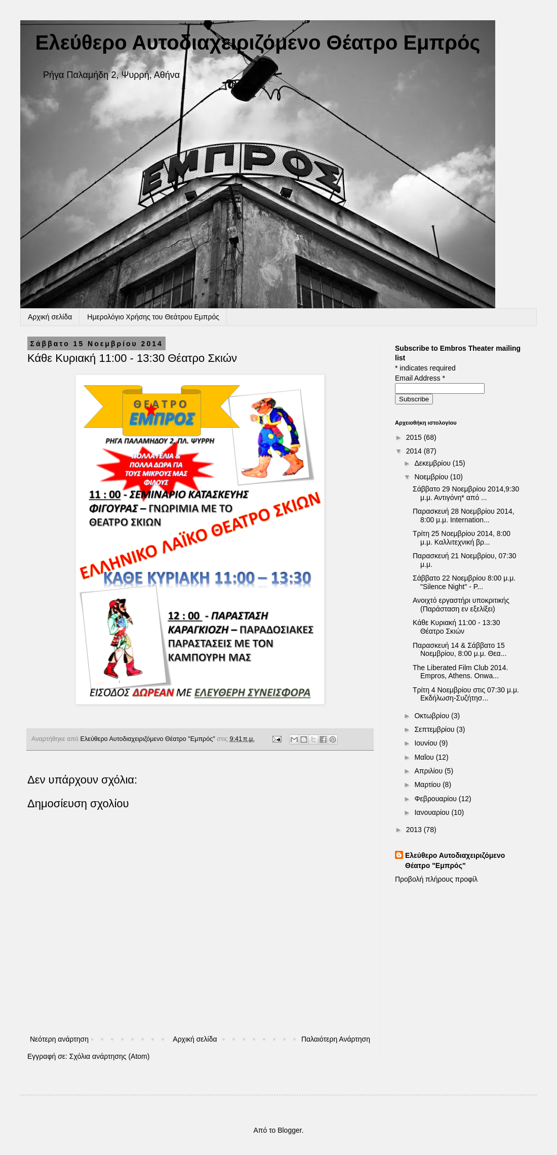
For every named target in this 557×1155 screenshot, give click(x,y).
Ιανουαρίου (432, 812)
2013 (415, 830)
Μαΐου (424, 757)
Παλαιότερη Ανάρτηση (335, 1039)
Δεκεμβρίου (433, 463)
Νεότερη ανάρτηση (59, 1039)
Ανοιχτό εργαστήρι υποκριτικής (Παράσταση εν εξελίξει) (461, 604)
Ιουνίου (426, 743)
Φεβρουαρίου (436, 799)
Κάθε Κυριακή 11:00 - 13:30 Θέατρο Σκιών (456, 626)
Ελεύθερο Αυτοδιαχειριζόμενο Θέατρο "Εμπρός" (455, 860)
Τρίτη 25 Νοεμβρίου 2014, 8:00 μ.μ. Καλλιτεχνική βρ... (461, 537)
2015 (415, 437)
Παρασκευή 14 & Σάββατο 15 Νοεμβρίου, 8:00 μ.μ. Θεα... (459, 649)
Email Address (420, 378)
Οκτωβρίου (432, 716)
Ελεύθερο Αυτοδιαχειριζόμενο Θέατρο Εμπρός (257, 42)
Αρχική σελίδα (50, 317)
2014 (415, 451)
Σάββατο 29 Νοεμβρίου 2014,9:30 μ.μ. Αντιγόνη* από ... (466, 493)
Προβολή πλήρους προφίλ (436, 879)
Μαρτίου (428, 784)
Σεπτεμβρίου (435, 729)
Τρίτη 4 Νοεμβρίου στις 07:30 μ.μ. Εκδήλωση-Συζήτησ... (466, 694)
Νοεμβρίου (432, 477)
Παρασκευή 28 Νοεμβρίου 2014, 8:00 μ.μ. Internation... (463, 515)
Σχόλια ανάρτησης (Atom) (109, 1056)
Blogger (289, 1130)
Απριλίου (429, 771)
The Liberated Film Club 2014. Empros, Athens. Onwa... (460, 672)
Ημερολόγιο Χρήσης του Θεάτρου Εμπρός (153, 317)
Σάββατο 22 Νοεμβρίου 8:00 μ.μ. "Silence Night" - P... (464, 582)
